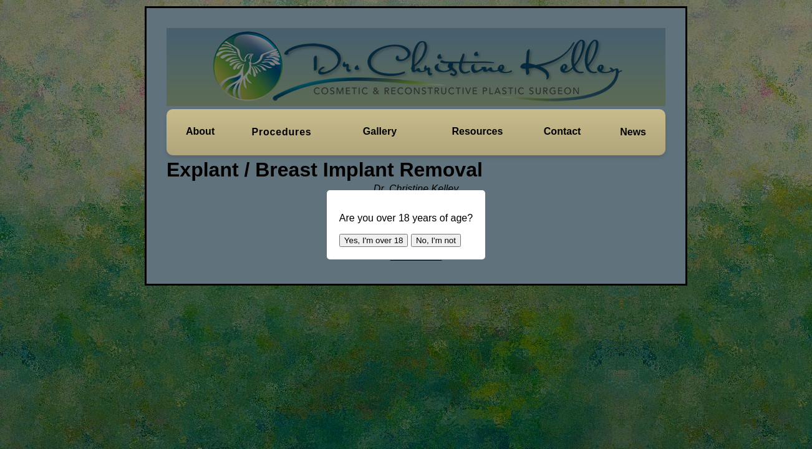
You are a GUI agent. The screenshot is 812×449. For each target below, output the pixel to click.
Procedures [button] (282, 132)
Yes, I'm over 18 (374, 240)
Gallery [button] (380, 131)
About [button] (200, 131)
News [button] (633, 132)
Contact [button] (562, 131)
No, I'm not (436, 240)
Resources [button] (477, 131)
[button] (200, 132)
